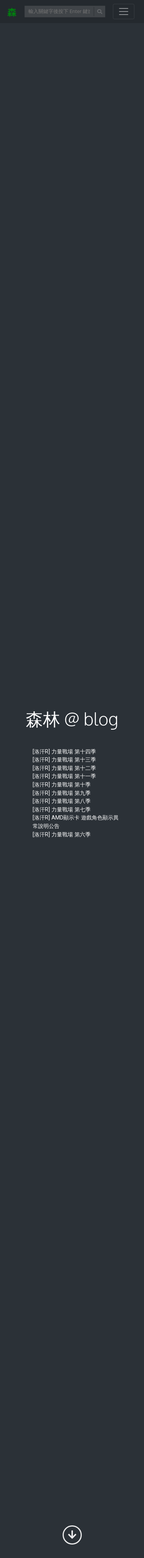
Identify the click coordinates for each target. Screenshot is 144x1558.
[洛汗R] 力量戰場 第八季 (62, 801)
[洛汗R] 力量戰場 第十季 (62, 784)
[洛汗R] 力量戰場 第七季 (62, 809)
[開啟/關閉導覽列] (123, 11)
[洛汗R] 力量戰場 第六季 (62, 834)
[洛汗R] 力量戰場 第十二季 (64, 768)
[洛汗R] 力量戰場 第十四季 (64, 751)
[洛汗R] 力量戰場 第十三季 (64, 760)
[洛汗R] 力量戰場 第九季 (62, 793)
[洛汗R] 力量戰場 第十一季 (64, 776)
